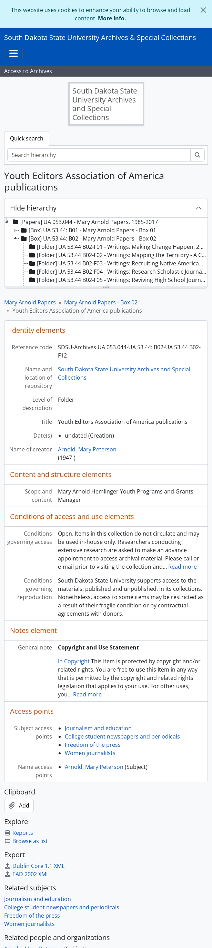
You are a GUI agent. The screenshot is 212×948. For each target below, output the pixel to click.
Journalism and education (98, 728)
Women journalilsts (90, 753)
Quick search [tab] (26, 138)
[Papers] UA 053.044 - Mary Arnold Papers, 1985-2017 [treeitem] (84, 222)
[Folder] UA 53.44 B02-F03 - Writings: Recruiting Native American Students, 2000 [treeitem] (118, 263)
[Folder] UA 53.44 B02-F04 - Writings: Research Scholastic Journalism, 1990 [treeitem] (118, 271)
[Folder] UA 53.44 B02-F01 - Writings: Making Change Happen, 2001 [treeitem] (118, 247)
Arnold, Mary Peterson (87, 449)
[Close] (203, 10)
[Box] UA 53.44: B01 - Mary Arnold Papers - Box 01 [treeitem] (88, 230)
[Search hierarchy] (99, 155)
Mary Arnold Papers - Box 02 (101, 302)
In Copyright (74, 661)
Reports (18, 833)
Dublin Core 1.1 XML (34, 866)
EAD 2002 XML (26, 874)
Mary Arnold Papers (30, 302)
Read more (182, 566)
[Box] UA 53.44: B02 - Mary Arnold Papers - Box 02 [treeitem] (88, 238)
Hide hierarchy (33, 208)
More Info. (112, 18)
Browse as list (26, 841)
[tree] (106, 252)
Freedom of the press (93, 745)
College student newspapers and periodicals (122, 736)
